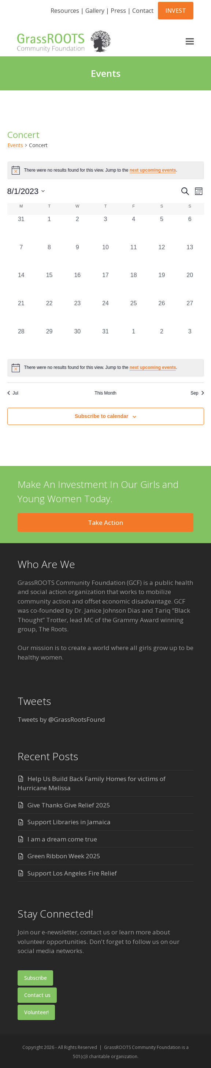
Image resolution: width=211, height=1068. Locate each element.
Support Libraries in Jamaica (69, 822)
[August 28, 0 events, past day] (21, 341)
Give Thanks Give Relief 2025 (68, 805)
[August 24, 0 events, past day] (106, 313)
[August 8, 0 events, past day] (49, 257)
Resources (65, 11)
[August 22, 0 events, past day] (49, 313)
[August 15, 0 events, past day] (49, 285)
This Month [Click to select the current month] (105, 393)
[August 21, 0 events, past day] (21, 313)
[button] (189, 41)
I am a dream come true (62, 839)
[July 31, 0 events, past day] (21, 229)
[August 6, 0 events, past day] (190, 229)
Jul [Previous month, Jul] (12, 393)
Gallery (94, 11)
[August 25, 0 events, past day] (133, 313)
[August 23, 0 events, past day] (77, 313)
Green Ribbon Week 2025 (63, 856)
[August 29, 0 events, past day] (49, 341)
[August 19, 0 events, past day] (162, 285)
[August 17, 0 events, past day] (106, 285)
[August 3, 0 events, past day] (106, 229)
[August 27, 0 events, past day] (190, 313)
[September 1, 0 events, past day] (133, 341)
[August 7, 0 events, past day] (21, 257)
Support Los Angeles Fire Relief (72, 873)
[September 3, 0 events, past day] (190, 341)
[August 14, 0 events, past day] (21, 285)
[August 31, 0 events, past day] (106, 341)
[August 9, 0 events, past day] (77, 257)
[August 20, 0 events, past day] (190, 285)
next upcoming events (153, 170)
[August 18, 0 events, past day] (133, 285)
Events (15, 145)
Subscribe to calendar (101, 416)
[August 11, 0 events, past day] (133, 257)
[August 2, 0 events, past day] (77, 229)
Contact (142, 11)
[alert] (105, 368)
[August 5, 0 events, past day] (162, 229)
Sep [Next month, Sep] (197, 393)
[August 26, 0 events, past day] (162, 313)
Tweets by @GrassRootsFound (61, 719)
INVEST (175, 11)
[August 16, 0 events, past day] (77, 285)
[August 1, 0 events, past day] (49, 229)
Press (118, 11)
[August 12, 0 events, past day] (162, 257)
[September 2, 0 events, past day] (162, 341)
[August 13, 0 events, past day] (190, 257)
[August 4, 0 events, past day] (133, 229)
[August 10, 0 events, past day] (106, 257)
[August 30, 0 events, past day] (77, 341)
